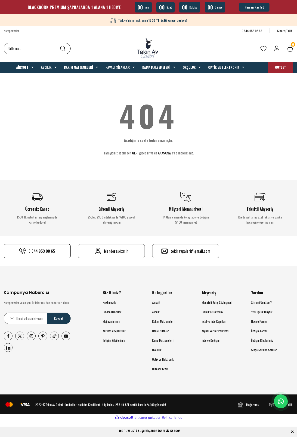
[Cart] (290, 49)
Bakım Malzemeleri (163, 321)
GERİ (135, 152)
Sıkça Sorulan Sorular (264, 350)
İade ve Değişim (211, 340)
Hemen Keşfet (254, 7)
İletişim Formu (259, 331)
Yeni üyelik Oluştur (261, 312)
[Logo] (148, 48)
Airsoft (156, 302)
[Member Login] (276, 49)
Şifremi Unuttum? (261, 302)
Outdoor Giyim (160, 368)
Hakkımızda (109, 302)
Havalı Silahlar (160, 331)
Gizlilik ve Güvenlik (212, 312)
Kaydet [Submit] (58, 318)
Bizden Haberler (112, 312)
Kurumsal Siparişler (114, 331)
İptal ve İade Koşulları (214, 321)
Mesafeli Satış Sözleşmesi (217, 302)
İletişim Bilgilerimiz (114, 340)
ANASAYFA (164, 152)
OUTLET (280, 67)
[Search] (37, 48)
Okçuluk (156, 350)
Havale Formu (259, 321)
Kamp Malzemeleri (162, 340)
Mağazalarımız (111, 321)
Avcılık (156, 312)
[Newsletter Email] (37, 318)
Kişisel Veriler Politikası (215, 331)
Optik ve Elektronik (163, 359)
